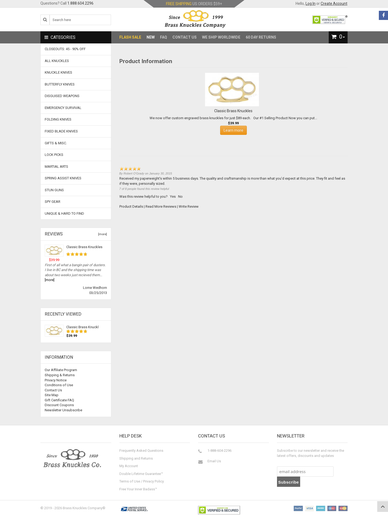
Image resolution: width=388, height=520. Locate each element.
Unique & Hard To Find (64, 213)
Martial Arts (56, 167)
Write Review (189, 206)
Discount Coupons (59, 405)
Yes (173, 196)
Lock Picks (54, 155)
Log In (311, 3)
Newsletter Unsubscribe (63, 410)
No (180, 196)
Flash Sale (130, 37)
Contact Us (184, 37)
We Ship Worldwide (221, 37)
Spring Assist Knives (63, 178)
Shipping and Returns (136, 458)
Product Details (131, 206)
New (151, 37)
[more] (101, 234)
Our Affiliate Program (61, 370)
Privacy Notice (56, 380)
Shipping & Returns (60, 375)
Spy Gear (52, 202)
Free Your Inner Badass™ (138, 489)
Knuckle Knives (58, 72)
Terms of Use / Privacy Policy (141, 481)
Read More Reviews (161, 206)
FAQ (163, 37)
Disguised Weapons (62, 96)
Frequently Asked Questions (141, 451)
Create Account (334, 3)
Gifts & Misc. (56, 143)
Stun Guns (54, 190)
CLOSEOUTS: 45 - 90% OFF (65, 49)
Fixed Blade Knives (61, 131)
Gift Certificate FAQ (59, 400)
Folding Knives (58, 119)
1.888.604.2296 (80, 3)
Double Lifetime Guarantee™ (141, 474)
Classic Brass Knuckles (84, 247)
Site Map (51, 395)
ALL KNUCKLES (57, 61)
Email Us (214, 461)
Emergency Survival (63, 108)
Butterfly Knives (60, 84)
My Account (128, 466)
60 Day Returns (261, 37)
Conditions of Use (59, 385)
